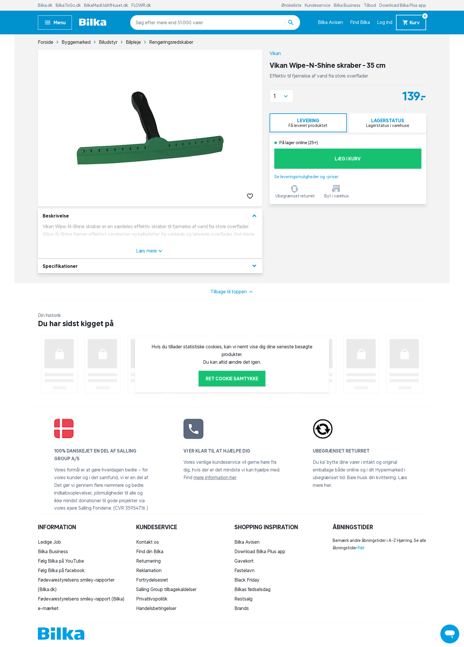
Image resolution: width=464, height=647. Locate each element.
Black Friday (247, 579)
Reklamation (149, 570)
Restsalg (243, 598)
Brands (241, 608)
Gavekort (244, 561)
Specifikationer (150, 266)
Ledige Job (49, 542)
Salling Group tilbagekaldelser (166, 589)
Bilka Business (347, 5)
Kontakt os (147, 542)
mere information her (215, 477)
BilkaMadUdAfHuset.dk (106, 5)
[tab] (308, 122)
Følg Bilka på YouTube (61, 561)
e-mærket (48, 608)
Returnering (148, 561)
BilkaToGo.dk (69, 5)
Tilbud (370, 5)
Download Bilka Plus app (402, 5)
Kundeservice (318, 5)
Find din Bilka (149, 551)
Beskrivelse (150, 216)
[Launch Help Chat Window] (449, 634)
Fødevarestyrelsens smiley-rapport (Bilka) (81, 598)
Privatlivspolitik (151, 598)
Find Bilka (360, 22)
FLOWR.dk (141, 5)
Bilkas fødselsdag (252, 589)
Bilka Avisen (330, 22)
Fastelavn (244, 570)
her (361, 547)
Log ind (384, 22)
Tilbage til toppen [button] (232, 291)
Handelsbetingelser (156, 608)
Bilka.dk (45, 5)
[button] (281, 96)
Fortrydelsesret (152, 579)
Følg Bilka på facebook (61, 570)
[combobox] (146, 22)
